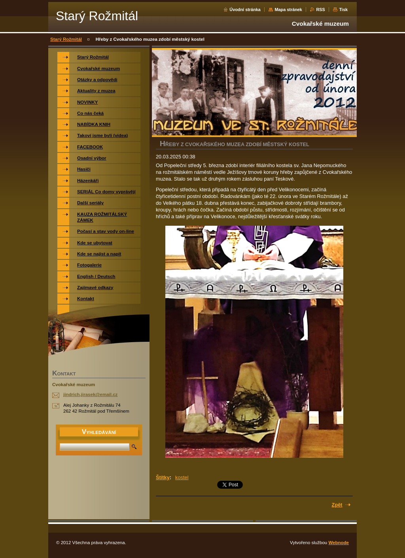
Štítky (163, 477)
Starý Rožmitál (66, 39)
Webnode (338, 542)
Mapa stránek (288, 9)
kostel (181, 477)
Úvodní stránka (245, 9)
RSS (320, 9)
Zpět (337, 505)
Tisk (343, 9)
